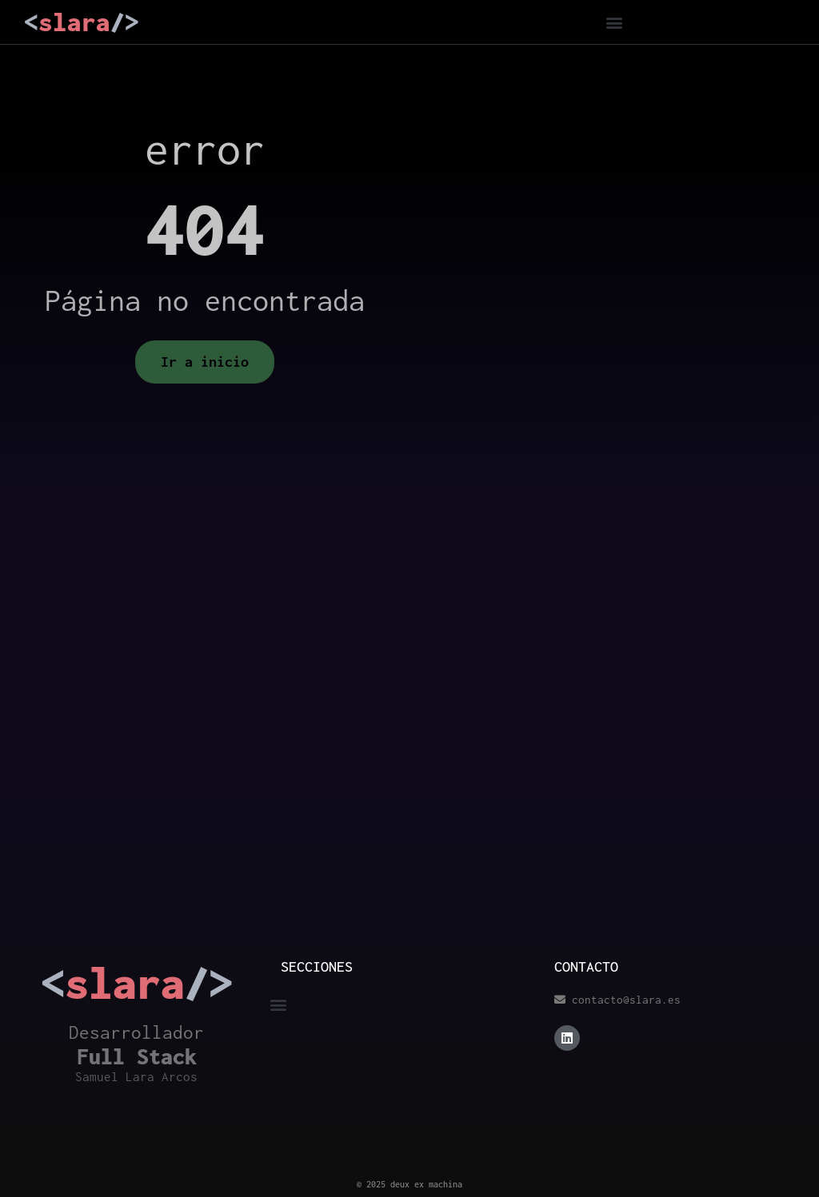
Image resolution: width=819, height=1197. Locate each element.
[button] (614, 22)
